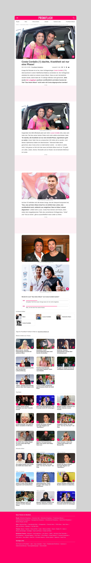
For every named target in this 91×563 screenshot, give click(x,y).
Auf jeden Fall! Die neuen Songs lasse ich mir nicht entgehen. (42, 302)
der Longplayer (31, 80)
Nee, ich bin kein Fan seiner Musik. (35, 307)
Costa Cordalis (58, 70)
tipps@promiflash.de (43, 331)
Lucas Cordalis (55, 133)
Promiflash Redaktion (37, 67)
